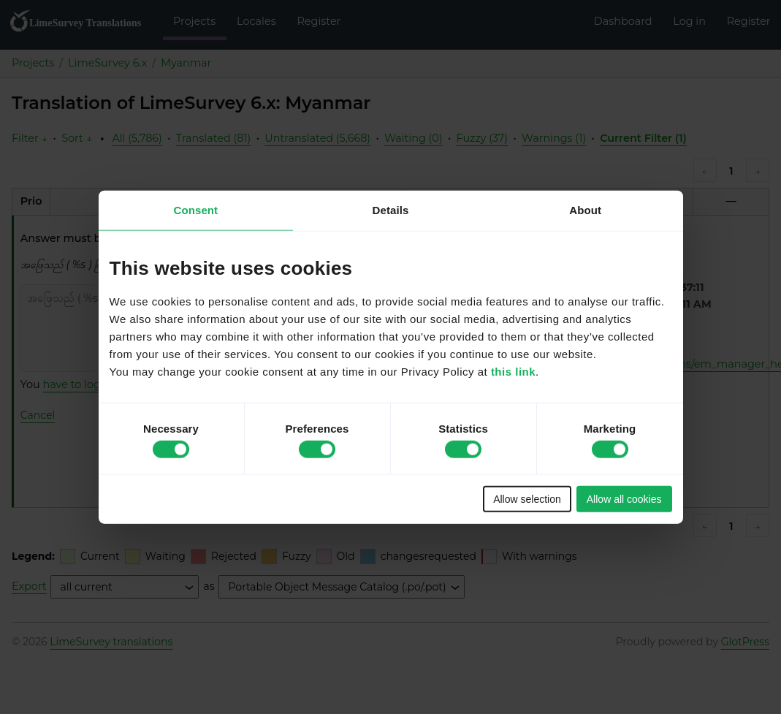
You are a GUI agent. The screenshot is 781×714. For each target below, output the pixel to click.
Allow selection (527, 499)
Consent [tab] (195, 209)
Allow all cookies (624, 499)
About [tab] (585, 209)
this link (513, 371)
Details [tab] (391, 209)
